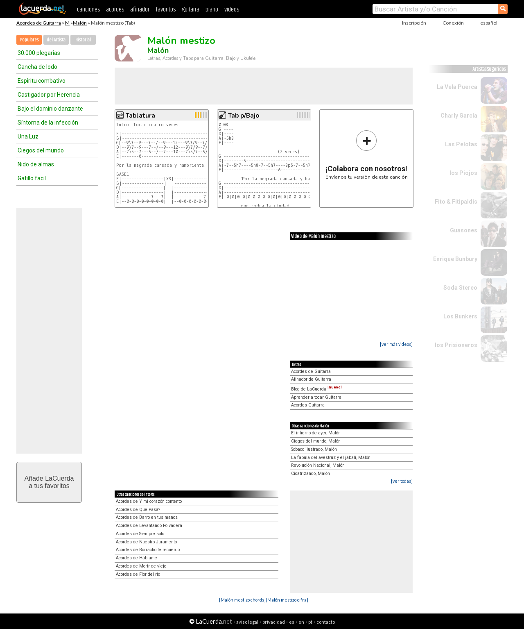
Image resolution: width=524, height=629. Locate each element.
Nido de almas (36, 164)
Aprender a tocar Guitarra (316, 397)
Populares (29, 40)
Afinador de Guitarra (311, 379)
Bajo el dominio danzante (50, 108)
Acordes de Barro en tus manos (147, 517)
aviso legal (247, 621)
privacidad (273, 621)
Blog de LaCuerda (316, 389)
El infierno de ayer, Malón (316, 433)
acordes (115, 10)
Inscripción (414, 23)
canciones (88, 10)
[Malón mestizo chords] (242, 599)
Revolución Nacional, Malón (318, 465)
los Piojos (463, 173)
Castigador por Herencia (49, 94)
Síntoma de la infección (48, 122)
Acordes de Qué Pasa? (138, 509)
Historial (83, 40)
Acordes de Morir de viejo (141, 566)
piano (212, 10)
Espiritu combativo (42, 80)
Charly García (458, 115)
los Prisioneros (456, 345)
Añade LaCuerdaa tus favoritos (49, 482)
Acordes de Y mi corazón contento (149, 501)
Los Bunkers (460, 316)
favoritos (166, 10)
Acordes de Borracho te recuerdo (148, 549)
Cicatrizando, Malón (310, 473)
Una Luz (28, 136)
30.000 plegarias (39, 53)
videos (231, 10)
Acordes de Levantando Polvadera (149, 525)
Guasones (463, 230)
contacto (325, 621)
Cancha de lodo (37, 67)
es (291, 621)
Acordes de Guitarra (38, 23)
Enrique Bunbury (455, 259)
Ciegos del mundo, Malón (316, 441)
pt (310, 621)
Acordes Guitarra (308, 405)
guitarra (190, 10)
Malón (80, 23)
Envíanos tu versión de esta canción (366, 154)
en (301, 621)
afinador (139, 10)
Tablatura (140, 115)
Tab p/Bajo (243, 115)
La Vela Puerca (457, 87)
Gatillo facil (32, 178)
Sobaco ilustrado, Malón (314, 449)
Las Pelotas (461, 144)
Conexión (453, 23)
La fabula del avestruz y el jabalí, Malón (330, 457)
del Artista (56, 40)
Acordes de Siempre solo (140, 533)
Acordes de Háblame (136, 558)
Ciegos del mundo (41, 150)
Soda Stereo (460, 287)
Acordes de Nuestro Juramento (146, 542)
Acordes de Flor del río (138, 574)
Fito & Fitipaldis (456, 201)
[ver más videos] (396, 344)
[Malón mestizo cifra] (287, 599)
